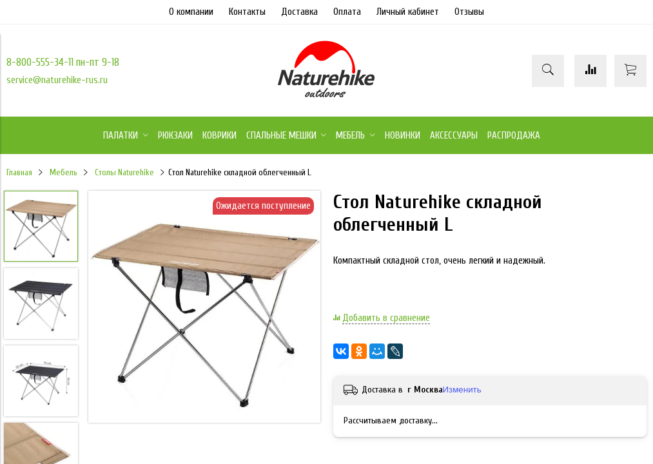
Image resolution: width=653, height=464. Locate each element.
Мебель (63, 173)
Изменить (462, 389)
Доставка (299, 11)
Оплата (347, 11)
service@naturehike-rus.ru (57, 80)
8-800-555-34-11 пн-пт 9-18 (62, 62)
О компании (191, 11)
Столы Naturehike (124, 173)
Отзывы (469, 11)
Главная (19, 173)
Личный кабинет (407, 11)
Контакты (247, 11)
